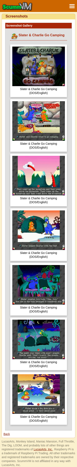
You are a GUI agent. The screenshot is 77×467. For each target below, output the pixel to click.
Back (6, 434)
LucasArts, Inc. (43, 449)
